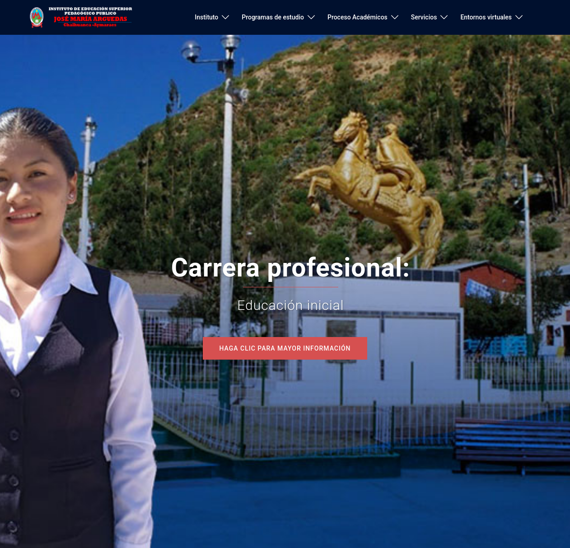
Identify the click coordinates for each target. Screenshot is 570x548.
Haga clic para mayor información (284, 348)
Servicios (424, 17)
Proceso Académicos (357, 17)
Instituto (206, 17)
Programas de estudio (273, 17)
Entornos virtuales (486, 17)
